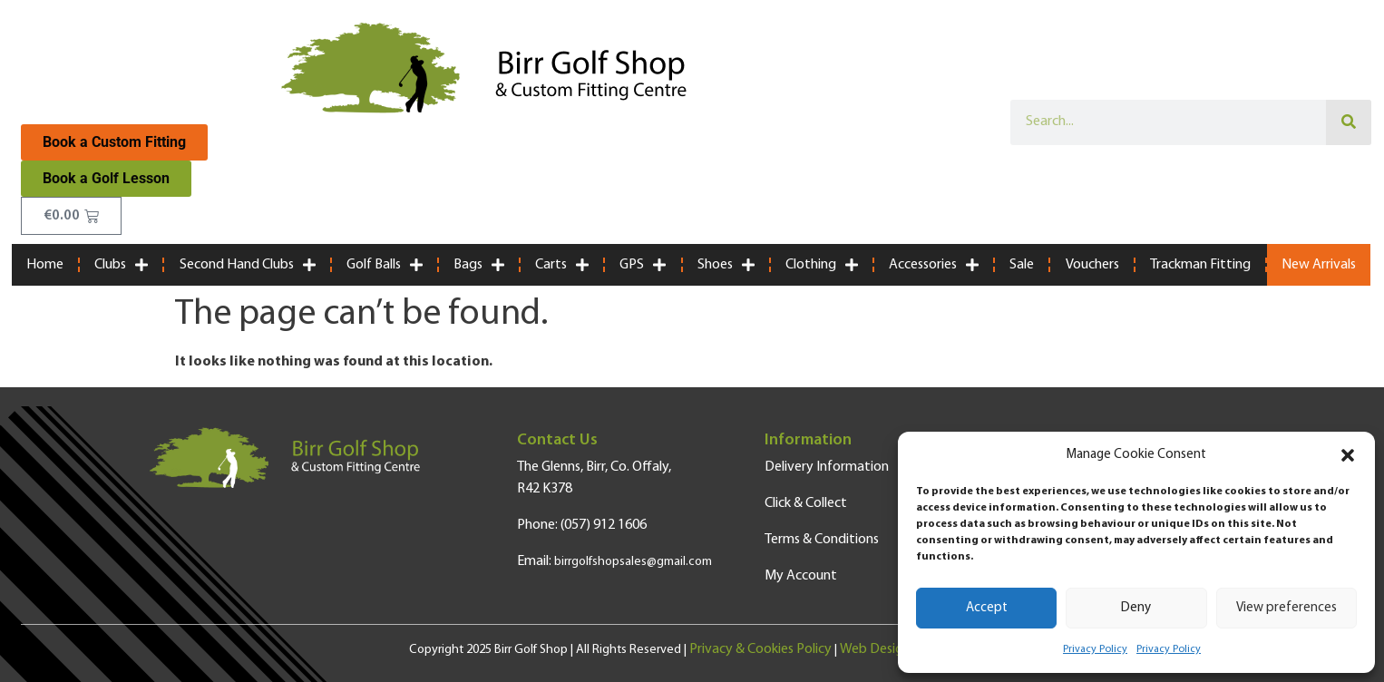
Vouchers (1092, 265)
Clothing (821, 264)
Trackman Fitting (1200, 265)
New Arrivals (1319, 265)
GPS (642, 264)
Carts (562, 264)
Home (44, 265)
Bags (478, 264)
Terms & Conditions (822, 539)
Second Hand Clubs (248, 264)
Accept (987, 608)
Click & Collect (806, 503)
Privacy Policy (1095, 649)
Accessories (934, 264)
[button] (1348, 455)
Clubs (121, 264)
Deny (1136, 608)
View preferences (1286, 608)
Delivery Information (827, 467)
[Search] (1348, 122)
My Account (801, 576)
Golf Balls (384, 264)
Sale (1021, 265)
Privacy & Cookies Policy (760, 649)
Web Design (875, 649)
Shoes (726, 264)
